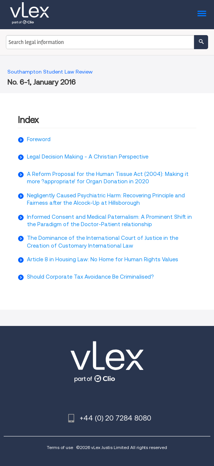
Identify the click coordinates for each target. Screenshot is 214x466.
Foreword (39, 139)
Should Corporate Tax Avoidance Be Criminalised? (90, 277)
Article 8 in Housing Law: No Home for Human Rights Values (102, 259)
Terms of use (60, 447)
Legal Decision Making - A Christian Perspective (87, 157)
